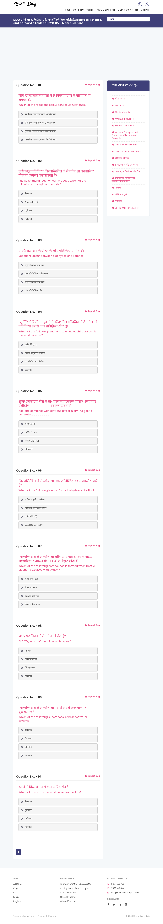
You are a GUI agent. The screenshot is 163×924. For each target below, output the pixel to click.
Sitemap (52, 916)
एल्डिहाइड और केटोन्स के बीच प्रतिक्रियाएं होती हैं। (51, 251)
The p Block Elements (124, 144)
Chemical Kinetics (123, 118)
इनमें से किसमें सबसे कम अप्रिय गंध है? (44, 787)
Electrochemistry (122, 112)
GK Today (78, 10)
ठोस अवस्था (118, 98)
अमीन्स (116, 187)
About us (17, 884)
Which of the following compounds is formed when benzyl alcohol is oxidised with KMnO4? (56, 567)
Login (16, 897)
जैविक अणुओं (119, 194)
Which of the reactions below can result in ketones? (52, 105)
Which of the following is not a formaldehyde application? (56, 490)
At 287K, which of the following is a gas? (44, 641)
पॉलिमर (117, 201)
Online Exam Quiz (25, 4)
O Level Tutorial (68, 897)
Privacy (41, 916)
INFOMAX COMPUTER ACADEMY (75, 884)
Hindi (111, 19)
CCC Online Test (106, 10)
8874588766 (115, 884)
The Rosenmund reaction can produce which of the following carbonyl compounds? (52, 182)
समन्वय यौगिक (120, 158)
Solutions (118, 105)
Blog (15, 888)
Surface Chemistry (123, 125)
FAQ (15, 892)
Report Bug (92, 84)
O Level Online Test (128, 10)
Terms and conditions (23, 916)
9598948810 (115, 888)
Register (17, 901)
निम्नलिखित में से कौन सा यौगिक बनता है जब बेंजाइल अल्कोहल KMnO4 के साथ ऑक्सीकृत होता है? (55, 559)
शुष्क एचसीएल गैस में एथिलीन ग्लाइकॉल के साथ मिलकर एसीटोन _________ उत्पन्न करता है (57, 404)
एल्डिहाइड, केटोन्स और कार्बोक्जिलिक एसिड (123, 180)
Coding (145, 10)
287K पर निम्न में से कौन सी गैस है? (42, 636)
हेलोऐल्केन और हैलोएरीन (125, 164)
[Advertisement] (81, 49)
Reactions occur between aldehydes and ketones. (51, 256)
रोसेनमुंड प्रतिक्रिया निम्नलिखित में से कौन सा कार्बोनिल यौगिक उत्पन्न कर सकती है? (56, 173)
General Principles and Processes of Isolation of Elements (125, 135)
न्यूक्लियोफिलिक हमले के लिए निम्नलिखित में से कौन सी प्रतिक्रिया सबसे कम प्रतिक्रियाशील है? (57, 324)
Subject (90, 10)
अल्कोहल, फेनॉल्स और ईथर (126, 171)
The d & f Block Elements (126, 151)
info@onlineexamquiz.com (123, 892)
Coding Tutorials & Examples (74, 888)
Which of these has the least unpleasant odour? (50, 792)
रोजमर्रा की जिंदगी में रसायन (126, 207)
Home (67, 10)
